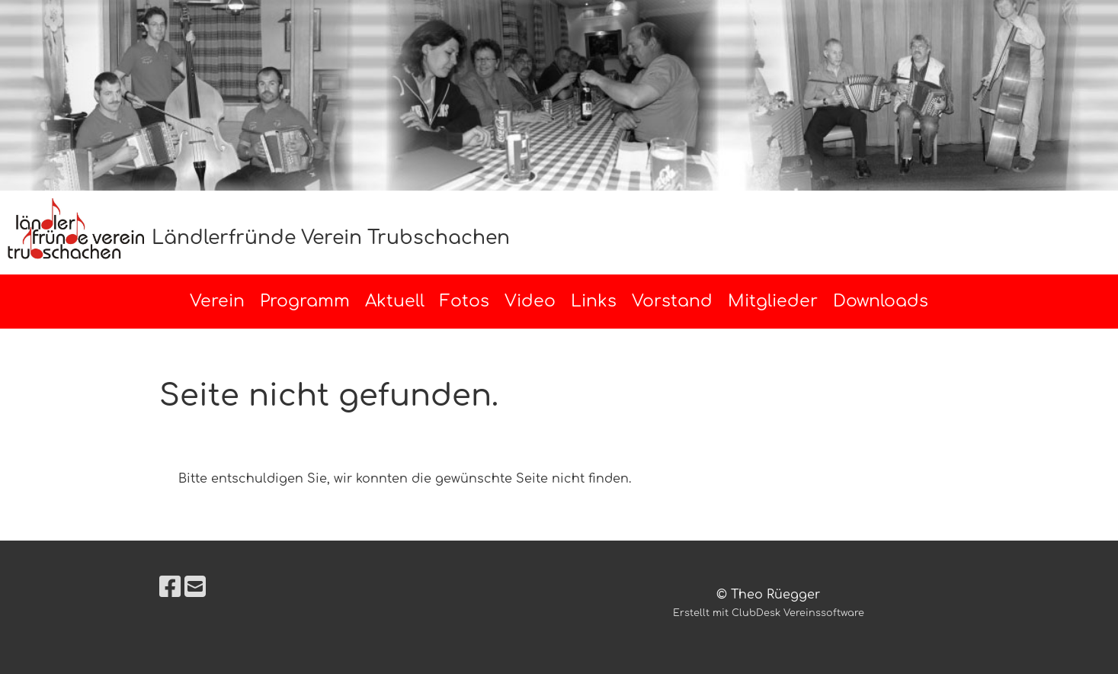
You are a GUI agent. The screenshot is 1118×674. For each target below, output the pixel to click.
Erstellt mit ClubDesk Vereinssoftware (768, 613)
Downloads (880, 301)
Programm (305, 301)
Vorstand (672, 301)
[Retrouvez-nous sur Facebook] (170, 587)
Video (530, 301)
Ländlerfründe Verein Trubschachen (331, 238)
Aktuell (394, 301)
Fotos (464, 301)
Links (594, 301)
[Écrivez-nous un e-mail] (195, 587)
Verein (217, 301)
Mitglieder (773, 301)
